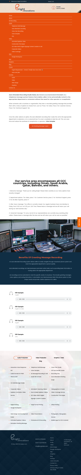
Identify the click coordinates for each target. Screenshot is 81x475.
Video (10, 39)
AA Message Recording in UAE (39, 374)
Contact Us (12, 88)
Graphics (11, 62)
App (10, 59)
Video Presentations (36, 414)
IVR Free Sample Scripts (57, 370)
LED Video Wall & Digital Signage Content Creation (38, 396)
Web (10, 54)
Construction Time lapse (18, 44)
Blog (10, 65)
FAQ (13, 36)
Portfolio (11, 75)
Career (11, 67)
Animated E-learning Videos (39, 389)
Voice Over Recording (17, 31)
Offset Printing (55, 405)
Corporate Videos (16, 49)
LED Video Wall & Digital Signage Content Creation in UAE (27, 47)
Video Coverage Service (58, 392)
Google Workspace (17, 57)
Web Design (15, 83)
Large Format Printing (37, 405)
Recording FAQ (55, 374)
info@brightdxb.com (41, 446)
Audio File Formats (36, 377)
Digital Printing (15, 405)
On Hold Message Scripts (18, 383)
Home (10, 16)
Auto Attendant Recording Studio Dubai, (22, 95)
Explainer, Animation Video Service (18, 393)
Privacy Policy (54, 465)
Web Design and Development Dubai (19, 415)
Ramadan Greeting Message (19, 423)
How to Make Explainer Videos (39, 392)
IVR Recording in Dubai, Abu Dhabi (56, 469)
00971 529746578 (40, 443)
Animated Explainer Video (19, 41)
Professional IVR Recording (38, 420)
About (10, 18)
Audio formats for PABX (17, 374)
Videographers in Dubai (58, 389)
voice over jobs (16, 72)
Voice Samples (16, 34)
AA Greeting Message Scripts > (40, 126)
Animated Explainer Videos (18, 420)
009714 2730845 (60, 8)
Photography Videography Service (58, 415)
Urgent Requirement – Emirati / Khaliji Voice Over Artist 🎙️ (27, 70)
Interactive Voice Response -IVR (19, 368)
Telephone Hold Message (18, 26)
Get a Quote (79, 222)
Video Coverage (16, 52)
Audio (10, 23)
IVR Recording (12, 21)
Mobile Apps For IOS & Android (59, 420)
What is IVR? (14, 377)
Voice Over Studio (56, 367)
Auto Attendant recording (19, 29)
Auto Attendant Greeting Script (58, 378)
